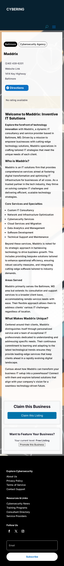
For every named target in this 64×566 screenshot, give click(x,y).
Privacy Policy (14, 480)
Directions (17, 88)
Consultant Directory (18, 511)
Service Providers (16, 516)
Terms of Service (16, 484)
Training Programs (16, 507)
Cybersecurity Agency (33, 44)
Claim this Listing (32, 415)
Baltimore (10, 44)
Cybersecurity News (18, 503)
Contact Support (15, 489)
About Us (11, 476)
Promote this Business (32, 444)
